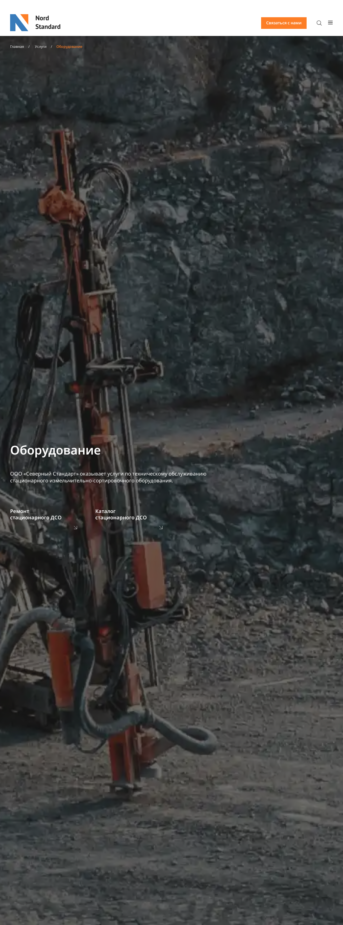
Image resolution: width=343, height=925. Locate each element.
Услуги (41, 46)
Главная (17, 46)
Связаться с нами (284, 23)
